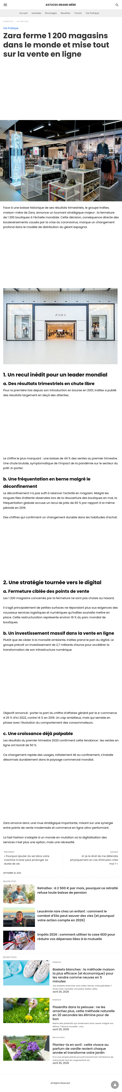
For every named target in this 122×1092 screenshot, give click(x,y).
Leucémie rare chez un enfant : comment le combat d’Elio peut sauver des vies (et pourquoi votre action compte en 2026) (75, 915)
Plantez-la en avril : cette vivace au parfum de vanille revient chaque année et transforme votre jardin (81, 1048)
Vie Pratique (92, 13)
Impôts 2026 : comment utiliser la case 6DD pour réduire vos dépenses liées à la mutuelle (76, 936)
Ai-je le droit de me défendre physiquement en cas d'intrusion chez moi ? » (94, 860)
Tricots (78, 13)
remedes (36, 13)
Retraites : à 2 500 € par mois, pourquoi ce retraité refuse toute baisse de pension (77, 890)
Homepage (8, 21)
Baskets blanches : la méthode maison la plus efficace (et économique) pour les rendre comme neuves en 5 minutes (84, 975)
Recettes (65, 13)
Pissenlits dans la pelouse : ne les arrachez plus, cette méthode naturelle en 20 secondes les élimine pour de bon (84, 1013)
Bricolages (51, 13)
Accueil (24, 13)
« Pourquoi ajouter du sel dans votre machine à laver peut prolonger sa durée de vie (26, 860)
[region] (61, 85)
